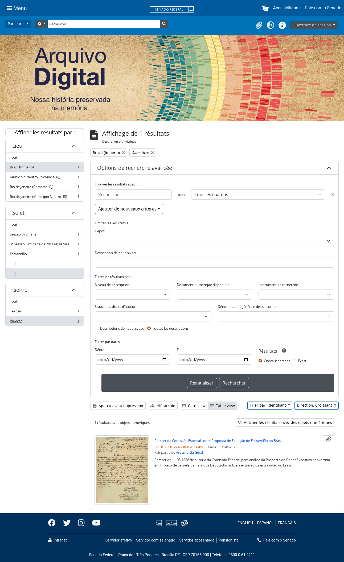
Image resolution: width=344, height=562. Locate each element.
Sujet (18, 212)
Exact (302, 360)
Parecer (44, 322)
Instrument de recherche (278, 284)
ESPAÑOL (265, 523)
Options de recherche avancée (134, 167)
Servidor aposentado (196, 540)
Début (100, 349)
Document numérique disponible (203, 284)
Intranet (57, 540)
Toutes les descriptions (170, 328)
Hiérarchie (162, 405)
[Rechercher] (103, 24)
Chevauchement (277, 360)
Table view (222, 405)
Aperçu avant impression (118, 405)
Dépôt (100, 231)
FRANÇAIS (287, 523)
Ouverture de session (312, 24)
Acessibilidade (287, 7)
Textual (44, 312)
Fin (179, 349)
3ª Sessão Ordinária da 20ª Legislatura (44, 245)
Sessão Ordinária (44, 235)
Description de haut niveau (116, 252)
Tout (13, 157)
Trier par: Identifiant (268, 405)
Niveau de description (112, 284)
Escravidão (44, 255)
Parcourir (16, 23)
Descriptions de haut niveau (122, 328)
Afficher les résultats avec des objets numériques (285, 422)
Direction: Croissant (315, 405)
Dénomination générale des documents (249, 306)
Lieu (17, 145)
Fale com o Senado (323, 7)
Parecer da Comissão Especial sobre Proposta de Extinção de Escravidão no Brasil (218, 440)
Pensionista (229, 540)
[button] (266, 7)
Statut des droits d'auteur (115, 306)
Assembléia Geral (189, 452)
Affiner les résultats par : (45, 132)
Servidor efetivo (118, 540)
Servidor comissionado (155, 540)
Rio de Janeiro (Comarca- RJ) (44, 188)
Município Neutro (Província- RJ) (44, 178)
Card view (194, 405)
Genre (19, 289)
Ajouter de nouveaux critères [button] (127, 209)
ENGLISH (245, 523)
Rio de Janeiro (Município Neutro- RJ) (44, 197)
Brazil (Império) (44, 168)
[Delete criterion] (332, 194)
